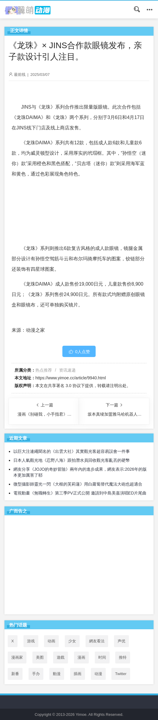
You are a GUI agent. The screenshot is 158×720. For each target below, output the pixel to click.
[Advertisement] (79, 566)
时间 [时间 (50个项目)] (102, 657)
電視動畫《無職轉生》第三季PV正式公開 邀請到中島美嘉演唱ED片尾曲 (79, 493)
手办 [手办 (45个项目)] (36, 674)
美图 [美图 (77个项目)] (40, 657)
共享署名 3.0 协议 (64, 385)
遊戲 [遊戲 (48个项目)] (60, 657)
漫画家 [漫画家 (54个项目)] (17, 657)
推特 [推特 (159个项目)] (123, 657)
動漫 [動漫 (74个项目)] (57, 674)
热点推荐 (43, 370)
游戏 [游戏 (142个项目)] (31, 641)
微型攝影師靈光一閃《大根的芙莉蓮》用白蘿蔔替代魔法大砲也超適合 (77, 484)
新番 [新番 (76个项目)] (15, 674)
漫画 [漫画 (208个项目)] (81, 657)
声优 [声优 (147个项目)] (121, 641)
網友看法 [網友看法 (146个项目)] (97, 641)
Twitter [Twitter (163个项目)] (120, 674)
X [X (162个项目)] (12, 641)
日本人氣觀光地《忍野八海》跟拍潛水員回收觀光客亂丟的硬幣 (71, 460)
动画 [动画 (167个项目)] (51, 641)
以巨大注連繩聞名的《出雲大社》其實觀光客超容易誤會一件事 (71, 451)
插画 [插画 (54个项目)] (77, 674)
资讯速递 (67, 370)
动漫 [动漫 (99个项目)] (98, 674)
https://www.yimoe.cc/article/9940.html (70, 377)
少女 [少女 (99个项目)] (72, 641)
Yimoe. (82, 714)
